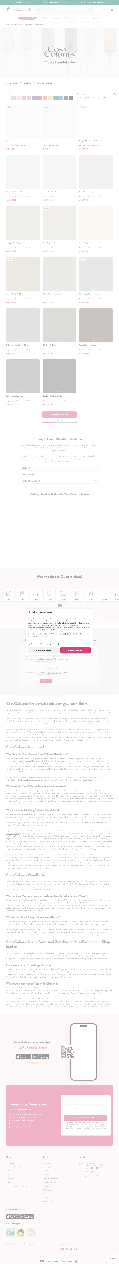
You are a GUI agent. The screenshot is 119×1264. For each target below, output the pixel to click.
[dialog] (59, 632)
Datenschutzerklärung (36, 644)
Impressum (51, 644)
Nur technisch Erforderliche (43, 650)
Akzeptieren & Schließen (75, 650)
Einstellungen (62, 644)
